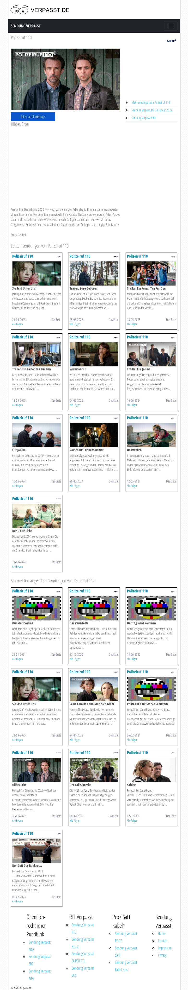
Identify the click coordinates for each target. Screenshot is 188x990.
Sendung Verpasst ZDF (40, 960)
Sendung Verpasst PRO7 (126, 937)
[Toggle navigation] (170, 26)
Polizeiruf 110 (21, 37)
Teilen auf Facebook (33, 116)
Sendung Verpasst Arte (40, 974)
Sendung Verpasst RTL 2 (83, 943)
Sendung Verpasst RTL (83, 928)
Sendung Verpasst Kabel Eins (126, 966)
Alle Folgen (17, 324)
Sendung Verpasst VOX (83, 971)
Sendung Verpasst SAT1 (126, 951)
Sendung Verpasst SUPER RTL (83, 957)
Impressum (165, 948)
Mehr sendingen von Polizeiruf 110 (151, 102)
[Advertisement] (65, 163)
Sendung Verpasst (26, 26)
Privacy (162, 955)
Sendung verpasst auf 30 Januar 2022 (152, 110)
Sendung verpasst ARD (144, 117)
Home (161, 933)
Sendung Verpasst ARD (40, 945)
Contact (163, 940)
